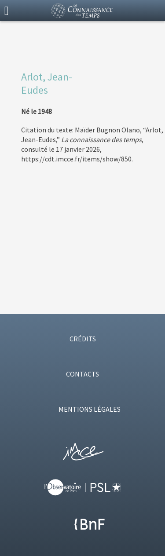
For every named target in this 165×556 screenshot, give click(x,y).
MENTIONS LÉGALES (90, 409)
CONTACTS (82, 373)
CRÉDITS (83, 338)
